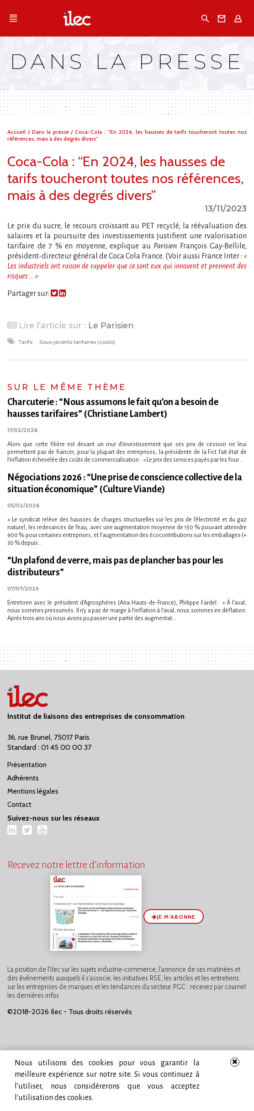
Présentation (27, 765)
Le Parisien (111, 325)
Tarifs (26, 342)
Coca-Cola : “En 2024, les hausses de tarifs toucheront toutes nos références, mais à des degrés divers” (125, 178)
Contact (19, 804)
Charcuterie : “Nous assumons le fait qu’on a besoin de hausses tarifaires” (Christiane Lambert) (112, 408)
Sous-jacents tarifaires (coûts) (77, 342)
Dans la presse (51, 131)
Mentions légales (32, 791)
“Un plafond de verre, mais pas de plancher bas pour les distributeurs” (115, 566)
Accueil (17, 131)
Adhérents (23, 778)
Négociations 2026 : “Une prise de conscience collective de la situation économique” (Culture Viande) (124, 483)
